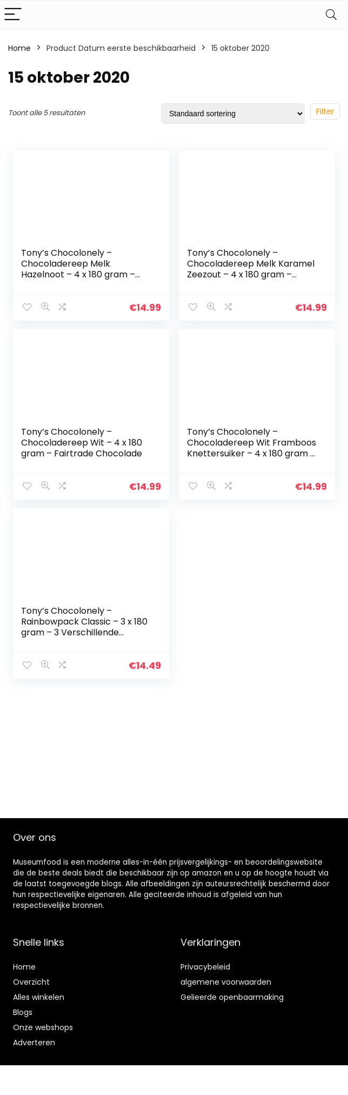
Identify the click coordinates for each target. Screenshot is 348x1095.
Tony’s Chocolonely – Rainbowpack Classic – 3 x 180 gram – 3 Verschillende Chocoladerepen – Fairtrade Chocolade (84, 632)
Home (19, 48)
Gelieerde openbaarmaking (232, 997)
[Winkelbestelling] (233, 113)
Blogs (22, 1012)
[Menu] (13, 15)
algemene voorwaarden (225, 982)
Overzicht (31, 982)
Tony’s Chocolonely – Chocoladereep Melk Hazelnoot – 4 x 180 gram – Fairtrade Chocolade (78, 269)
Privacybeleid (205, 966)
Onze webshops (43, 1027)
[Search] (331, 15)
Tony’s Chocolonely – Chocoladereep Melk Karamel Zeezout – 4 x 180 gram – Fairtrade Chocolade (250, 269)
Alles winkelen (38, 997)
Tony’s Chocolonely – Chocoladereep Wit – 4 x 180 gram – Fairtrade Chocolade (81, 443)
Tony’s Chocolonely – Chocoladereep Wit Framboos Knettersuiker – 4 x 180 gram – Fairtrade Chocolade (251, 448)
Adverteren (34, 1042)
